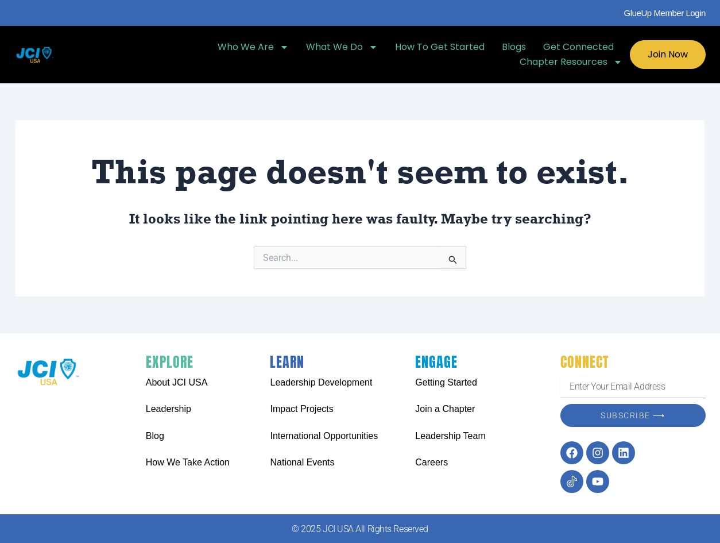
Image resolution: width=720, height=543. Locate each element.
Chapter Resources (571, 62)
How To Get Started (440, 46)
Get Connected (578, 46)
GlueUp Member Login (665, 13)
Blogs (514, 46)
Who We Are (253, 47)
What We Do (342, 47)
